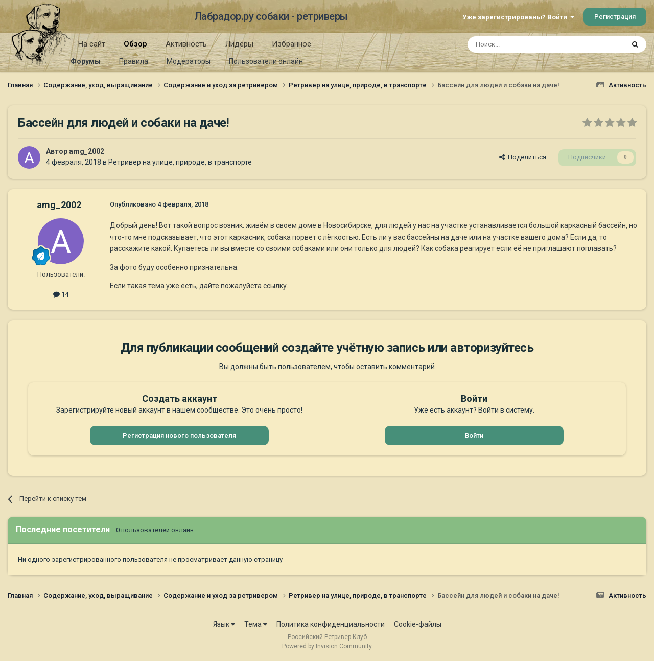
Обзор (135, 47)
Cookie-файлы (417, 624)
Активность (186, 44)
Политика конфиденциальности (330, 624)
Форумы (86, 61)
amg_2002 (86, 151)
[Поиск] (522, 44)
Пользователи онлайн (266, 61)
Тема (255, 624)
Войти (474, 435)
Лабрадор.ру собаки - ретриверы (271, 16)
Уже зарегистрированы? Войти (518, 17)
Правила (133, 61)
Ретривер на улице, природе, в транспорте (180, 162)
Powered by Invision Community (327, 646)
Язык (224, 624)
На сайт (91, 44)
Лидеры (239, 44)
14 (60, 294)
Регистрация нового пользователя (179, 435)
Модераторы (189, 61)
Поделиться (522, 157)
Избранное (291, 44)
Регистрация (615, 16)
